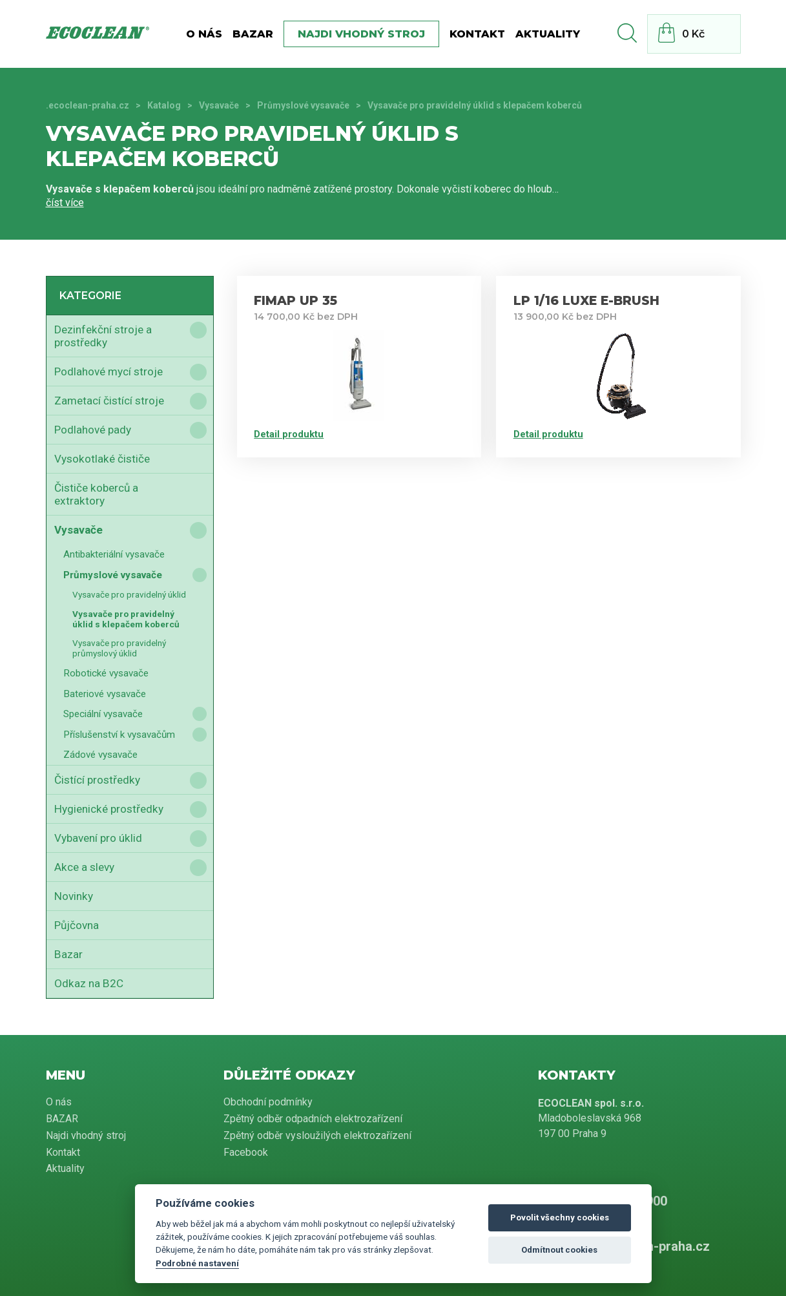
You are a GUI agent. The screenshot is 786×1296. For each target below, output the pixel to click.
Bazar (68, 954)
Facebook (245, 1152)
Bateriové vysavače (104, 694)
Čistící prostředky (97, 779)
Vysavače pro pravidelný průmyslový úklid (119, 648)
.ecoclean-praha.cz (87, 105)
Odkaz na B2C (88, 983)
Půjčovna (76, 925)
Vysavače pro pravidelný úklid (129, 594)
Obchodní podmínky (268, 1102)
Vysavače (219, 105)
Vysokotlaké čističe (102, 458)
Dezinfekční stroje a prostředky (103, 336)
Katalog (164, 105)
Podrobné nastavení (197, 1263)
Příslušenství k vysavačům (119, 734)
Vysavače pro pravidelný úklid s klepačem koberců (126, 619)
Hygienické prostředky (108, 808)
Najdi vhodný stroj (361, 34)
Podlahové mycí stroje (108, 371)
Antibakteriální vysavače (114, 554)
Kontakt (477, 34)
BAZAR (253, 34)
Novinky (73, 896)
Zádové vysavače (100, 754)
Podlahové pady (92, 429)
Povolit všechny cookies (559, 1217)
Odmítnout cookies (559, 1250)
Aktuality (547, 34)
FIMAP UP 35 (295, 300)
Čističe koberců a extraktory (96, 494)
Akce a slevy (84, 867)
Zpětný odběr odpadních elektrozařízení (312, 1119)
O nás (204, 34)
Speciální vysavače (103, 714)
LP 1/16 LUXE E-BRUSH (586, 300)
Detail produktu (289, 434)
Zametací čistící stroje (109, 400)
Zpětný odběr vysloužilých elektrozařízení (317, 1135)
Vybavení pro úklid (98, 837)
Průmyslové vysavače (303, 105)
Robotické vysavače (106, 673)
